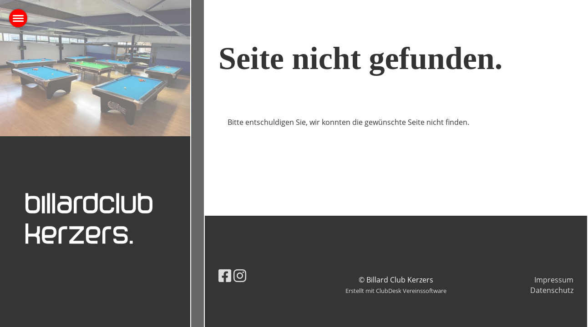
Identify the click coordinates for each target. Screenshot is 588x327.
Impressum (553, 280)
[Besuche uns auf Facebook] (224, 275)
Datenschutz (551, 290)
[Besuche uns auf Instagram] (239, 275)
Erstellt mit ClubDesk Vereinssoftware (395, 291)
